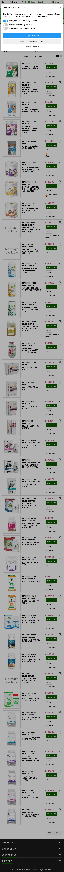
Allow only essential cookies (32, 41)
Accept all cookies (32, 35)
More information (32, 47)
